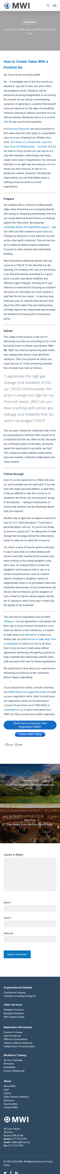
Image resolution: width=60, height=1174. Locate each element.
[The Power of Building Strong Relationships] (30, 784)
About (7, 1081)
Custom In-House (13, 1032)
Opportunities (11, 1104)
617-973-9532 (15, 1145)
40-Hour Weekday (13, 1060)
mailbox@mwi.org (20, 1142)
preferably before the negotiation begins (26, 227)
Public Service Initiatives (16, 1096)
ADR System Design (14, 1016)
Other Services (13, 1004)
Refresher (9, 1063)
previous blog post (18, 128)
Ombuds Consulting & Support (20, 996)
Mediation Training (15, 1055)
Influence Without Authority (18, 1043)
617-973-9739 (19, 1138)
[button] (54, 5)
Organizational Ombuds (18, 987)
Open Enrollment (12, 1035)
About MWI (9, 1086)
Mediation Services (14, 1009)
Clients (7, 1093)
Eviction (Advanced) (14, 1070)
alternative (30, 634)
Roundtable (10, 1067)
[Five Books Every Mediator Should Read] (30, 823)
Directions (9, 1100)
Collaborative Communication (19, 1046)
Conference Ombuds (15, 992)
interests (47, 231)
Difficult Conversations (16, 1039)
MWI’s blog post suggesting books (27, 691)
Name (8, 902)
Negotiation (30, 22)
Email (8, 918)
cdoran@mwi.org (14, 709)
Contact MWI (10, 1107)
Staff (6, 1089)
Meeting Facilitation (14, 1013)
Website (8, 933)
